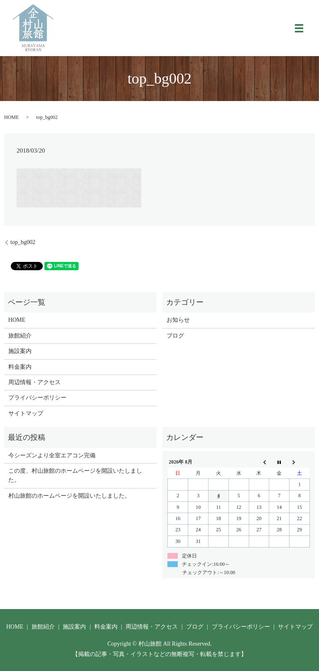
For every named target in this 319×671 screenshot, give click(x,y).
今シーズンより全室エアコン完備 (52, 455)
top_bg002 (22, 242)
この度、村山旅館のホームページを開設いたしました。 (75, 475)
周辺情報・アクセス (34, 382)
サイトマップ (25, 413)
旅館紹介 (20, 336)
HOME (11, 117)
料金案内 (20, 367)
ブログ (175, 336)
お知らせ (178, 320)
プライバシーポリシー (37, 398)
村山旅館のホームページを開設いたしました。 (69, 496)
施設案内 (20, 351)
